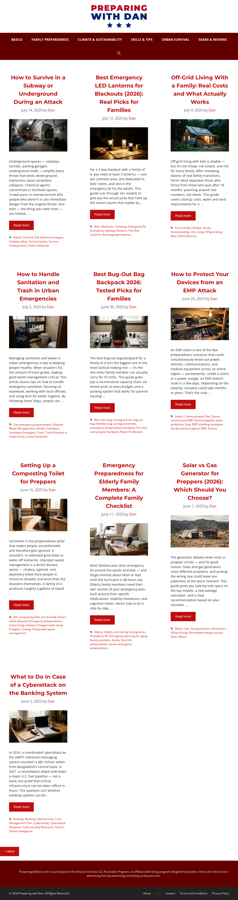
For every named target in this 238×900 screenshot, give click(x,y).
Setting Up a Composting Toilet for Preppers (38, 473)
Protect (212, 428)
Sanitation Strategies (22, 432)
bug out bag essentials (122, 423)
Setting (26, 629)
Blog (158, 893)
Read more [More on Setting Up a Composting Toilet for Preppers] (21, 605)
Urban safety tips (38, 245)
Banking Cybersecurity (39, 819)
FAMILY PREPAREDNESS (50, 39)
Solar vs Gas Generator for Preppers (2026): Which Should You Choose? (200, 481)
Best (97, 226)
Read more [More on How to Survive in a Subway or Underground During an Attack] (21, 225)
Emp (188, 424)
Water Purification (131, 431)
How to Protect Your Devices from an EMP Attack (200, 282)
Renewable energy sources (206, 632)
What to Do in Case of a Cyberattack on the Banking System (38, 684)
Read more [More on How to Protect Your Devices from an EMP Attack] (183, 404)
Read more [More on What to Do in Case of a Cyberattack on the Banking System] (21, 807)
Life (193, 232)
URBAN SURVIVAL (175, 39)
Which (182, 636)
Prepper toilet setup (50, 625)
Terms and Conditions (193, 893)
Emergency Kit (137, 226)
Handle (40, 428)
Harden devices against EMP (189, 428)
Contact (170, 893)
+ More (10, 851)
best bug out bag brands (116, 420)
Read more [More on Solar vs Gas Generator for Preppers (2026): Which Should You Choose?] (183, 616)
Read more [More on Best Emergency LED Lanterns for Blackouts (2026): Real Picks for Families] (102, 214)
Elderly (98, 632)
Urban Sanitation (37, 436)
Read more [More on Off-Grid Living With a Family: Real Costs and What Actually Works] (183, 216)
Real (173, 236)
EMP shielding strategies (207, 424)
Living (200, 232)
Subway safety (18, 241)
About (147, 893)
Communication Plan (197, 416)
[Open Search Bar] (119, 53)
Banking (18, 819)
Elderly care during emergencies (124, 632)
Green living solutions (22, 625)
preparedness (99, 644)
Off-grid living (213, 232)
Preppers (15, 629)
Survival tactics (38, 241)
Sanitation (52, 428)
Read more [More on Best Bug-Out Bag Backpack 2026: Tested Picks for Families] (102, 408)
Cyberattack (41, 823)
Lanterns (95, 234)
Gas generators (200, 628)
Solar (174, 636)
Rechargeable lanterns (116, 234)
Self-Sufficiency (187, 236)
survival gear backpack (104, 431)
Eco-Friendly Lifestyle (188, 228)
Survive (53, 241)
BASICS (16, 39)
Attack (17, 237)
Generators (219, 628)
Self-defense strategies (48, 237)
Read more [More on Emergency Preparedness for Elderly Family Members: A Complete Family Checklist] (102, 620)
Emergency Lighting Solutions (108, 230)
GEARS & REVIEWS (213, 39)
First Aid (28, 237)
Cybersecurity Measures (38, 827)
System (59, 827)
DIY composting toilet (26, 617)
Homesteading (180, 232)
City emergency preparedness (32, 424)
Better (179, 628)
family (207, 228)
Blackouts (107, 226)
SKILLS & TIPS (142, 39)
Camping (120, 226)
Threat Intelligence (21, 831)
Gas (186, 628)
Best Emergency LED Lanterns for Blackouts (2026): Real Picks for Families (119, 93)
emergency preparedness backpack (112, 427)
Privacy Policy (220, 893)
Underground (17, 245)
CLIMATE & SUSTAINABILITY (100, 39)
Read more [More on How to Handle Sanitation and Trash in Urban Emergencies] (21, 412)
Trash (40, 432)
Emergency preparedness (45, 621)
